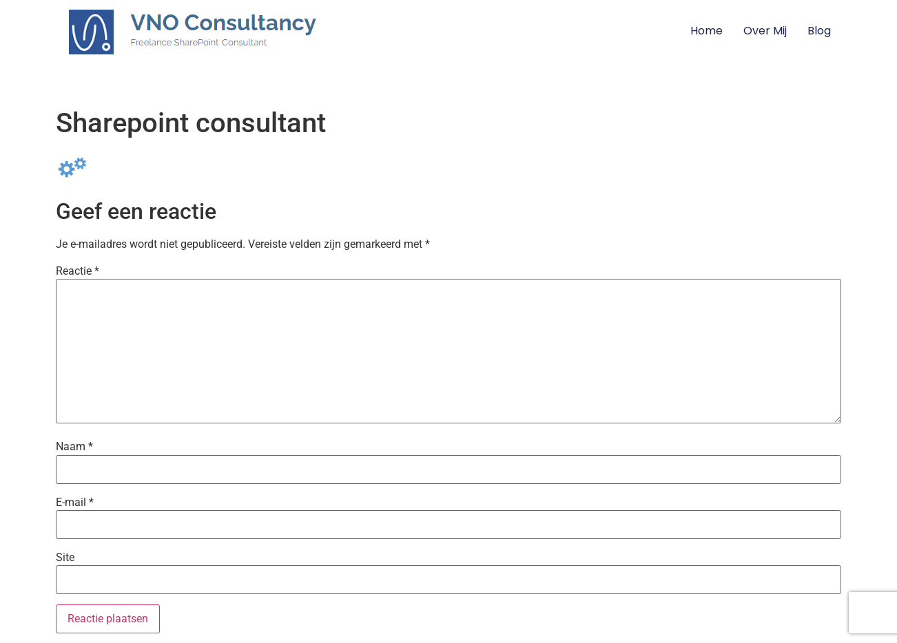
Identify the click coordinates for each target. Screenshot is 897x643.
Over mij (765, 31)
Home (706, 31)
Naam (74, 446)
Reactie (77, 271)
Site (65, 557)
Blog (819, 31)
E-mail (75, 502)
